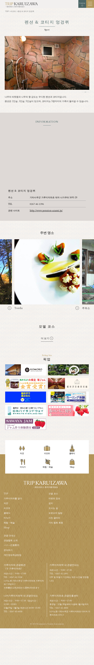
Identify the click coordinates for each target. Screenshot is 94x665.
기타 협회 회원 (56, 522)
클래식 (7, 512)
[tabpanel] (47, 63)
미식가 (7, 517)
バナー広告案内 (11, 545)
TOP (6, 493)
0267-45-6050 (16, 611)
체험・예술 (9, 522)
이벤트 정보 (54, 498)
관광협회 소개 (11, 540)
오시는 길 (53, 508)
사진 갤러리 (54, 517)
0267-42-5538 (16, 577)
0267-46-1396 (37, 203)
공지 (51, 503)
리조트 (7, 508)
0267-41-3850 (61, 607)
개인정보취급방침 (12, 554)
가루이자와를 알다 (13, 498)
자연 (6, 503)
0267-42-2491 (61, 573)
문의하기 (8, 550)
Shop (6, 527)
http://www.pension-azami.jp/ (46, 210)
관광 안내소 (9, 535)
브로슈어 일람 (55, 512)
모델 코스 (53, 493)
